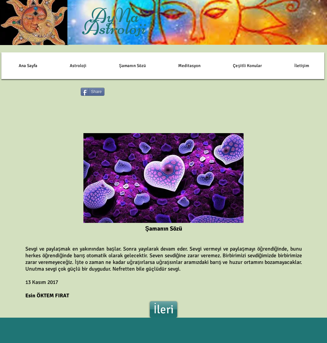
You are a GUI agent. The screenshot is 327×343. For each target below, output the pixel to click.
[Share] (92, 92)
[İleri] (163, 309)
